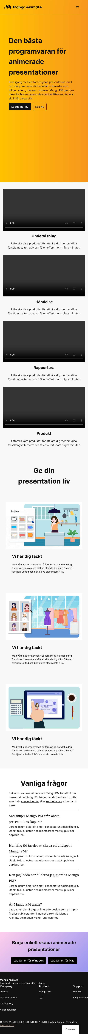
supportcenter (30, 801)
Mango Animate (9, 979)
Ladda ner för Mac (62, 960)
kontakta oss (54, 801)
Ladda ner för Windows (29, 960)
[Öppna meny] (77, 7)
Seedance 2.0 (7, 1025)
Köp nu (39, 106)
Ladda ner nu (19, 106)
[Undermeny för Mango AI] (50, 991)
